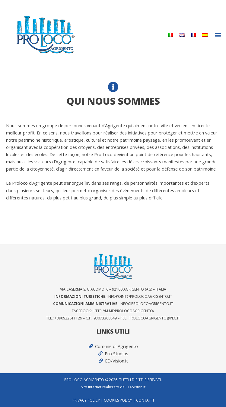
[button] (218, 35)
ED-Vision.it (135, 387)
